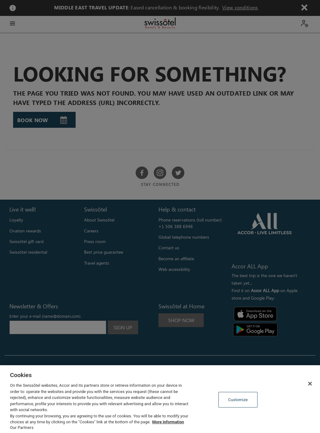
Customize (238, 399)
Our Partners (21, 427)
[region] (160, 399)
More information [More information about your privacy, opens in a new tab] (168, 422)
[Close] (310, 384)
